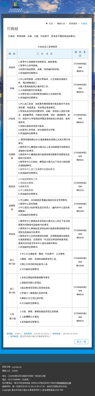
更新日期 (6, 367)
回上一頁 (81, 341)
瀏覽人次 (6, 371)
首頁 (51, 23)
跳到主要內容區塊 (1, 1)
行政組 (84, 23)
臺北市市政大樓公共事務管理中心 (16, 7)
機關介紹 (61, 23)
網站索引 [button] (4, 4)
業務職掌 (73, 23)
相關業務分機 (65, 383)
